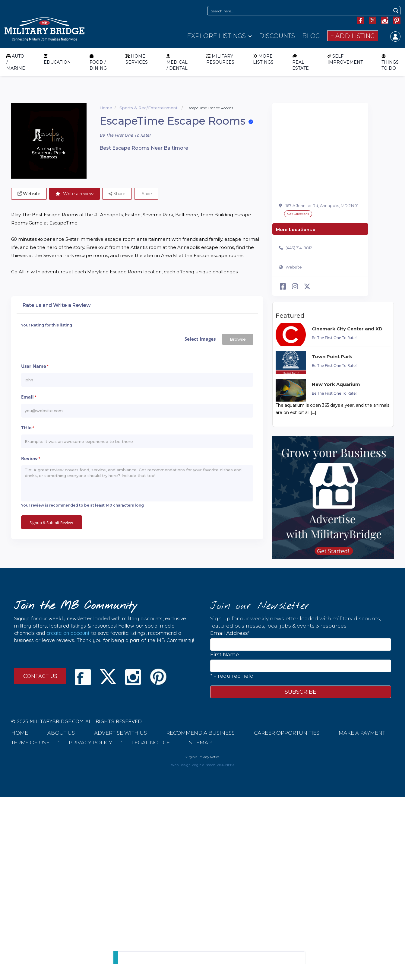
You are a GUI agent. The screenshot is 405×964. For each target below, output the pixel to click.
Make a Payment (362, 733)
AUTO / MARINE (15, 62)
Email (28, 397)
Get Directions (298, 214)
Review (30, 459)
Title (27, 428)
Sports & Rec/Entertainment (148, 107)
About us (61, 733)
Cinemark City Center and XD (347, 329)
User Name (35, 367)
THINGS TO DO (390, 62)
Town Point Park (332, 356)
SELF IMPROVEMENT (345, 59)
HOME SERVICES (136, 59)
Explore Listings (216, 36)
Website (294, 267)
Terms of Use (30, 743)
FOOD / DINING (98, 62)
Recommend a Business (200, 733)
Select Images (200, 339)
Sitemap (200, 743)
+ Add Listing (353, 36)
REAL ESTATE (300, 62)
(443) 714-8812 (299, 247)
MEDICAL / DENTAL (177, 62)
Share (117, 193)
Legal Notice (150, 743)
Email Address (229, 633)
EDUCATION (57, 59)
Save (146, 193)
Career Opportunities (286, 733)
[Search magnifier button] (395, 10)
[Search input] (300, 10)
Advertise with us (120, 733)
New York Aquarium (336, 384)
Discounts (277, 36)
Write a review (74, 193)
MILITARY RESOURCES (220, 59)
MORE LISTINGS (263, 59)
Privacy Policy (90, 743)
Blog (311, 36)
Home (106, 107)
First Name (224, 654)
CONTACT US (40, 676)
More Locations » (295, 229)
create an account (68, 633)
